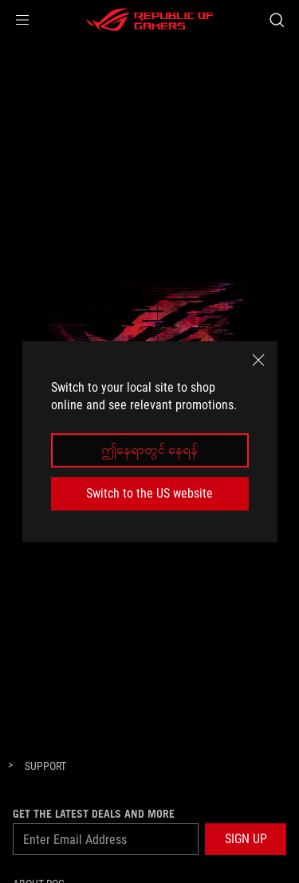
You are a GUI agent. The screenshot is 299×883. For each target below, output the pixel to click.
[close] (258, 359)
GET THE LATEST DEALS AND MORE (94, 813)
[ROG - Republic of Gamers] (150, 20)
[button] (22, 19)
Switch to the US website (149, 493)
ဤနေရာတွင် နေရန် (149, 450)
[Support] (45, 767)
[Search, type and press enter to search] (276, 20)
